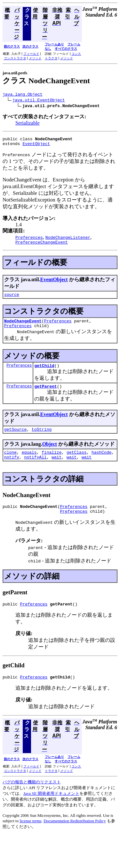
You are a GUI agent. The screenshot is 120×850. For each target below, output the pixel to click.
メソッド (35, 58)
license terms (30, 836)
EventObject (36, 146)
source (11, 299)
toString (42, 439)
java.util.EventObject (38, 101)
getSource (15, 439)
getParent (45, 395)
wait (56, 468)
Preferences (58, 326)
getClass (76, 462)
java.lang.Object (23, 95)
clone (10, 462)
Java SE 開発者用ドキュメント (51, 808)
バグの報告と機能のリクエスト (32, 797)
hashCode (101, 462)
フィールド (31, 53)
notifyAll (35, 468)
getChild (44, 373)
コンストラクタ (15, 58)
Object (49, 453)
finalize (51, 462)
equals (29, 462)
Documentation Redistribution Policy (75, 836)
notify (11, 468)
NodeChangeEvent (23, 326)
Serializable (27, 124)
